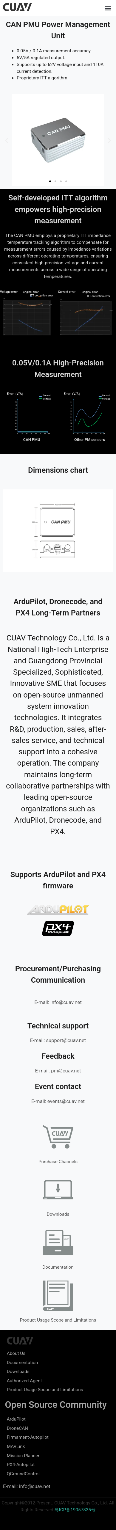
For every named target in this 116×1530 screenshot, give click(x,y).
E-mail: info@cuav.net (58, 1002)
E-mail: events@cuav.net (58, 1101)
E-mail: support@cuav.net (58, 1040)
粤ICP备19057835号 (75, 1509)
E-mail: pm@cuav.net (58, 1071)
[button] (108, 8)
